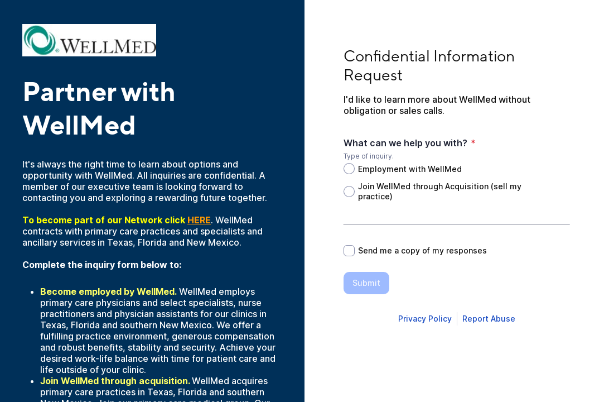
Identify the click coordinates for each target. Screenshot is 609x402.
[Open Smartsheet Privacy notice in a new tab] (425, 318)
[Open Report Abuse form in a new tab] (489, 318)
